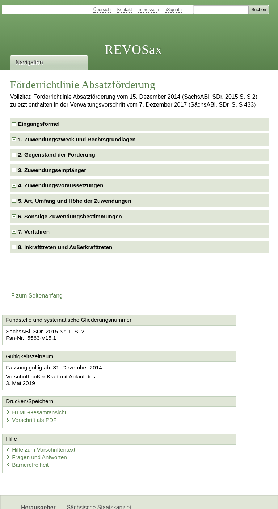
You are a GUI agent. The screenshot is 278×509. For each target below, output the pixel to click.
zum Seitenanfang (36, 295)
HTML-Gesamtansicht (177, 373)
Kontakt (124, 9)
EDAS (240, 497)
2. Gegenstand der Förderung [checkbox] (56, 154)
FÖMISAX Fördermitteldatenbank (109, 497)
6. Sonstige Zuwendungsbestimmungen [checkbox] (70, 216)
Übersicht (102, 9)
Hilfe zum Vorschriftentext (45, 417)
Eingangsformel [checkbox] (39, 124)
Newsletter (170, 497)
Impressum (148, 9)
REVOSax (133, 49)
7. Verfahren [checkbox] (34, 231)
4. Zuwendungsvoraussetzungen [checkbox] (60, 185)
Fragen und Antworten (41, 424)
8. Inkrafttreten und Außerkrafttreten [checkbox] (65, 247)
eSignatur (174, 9)
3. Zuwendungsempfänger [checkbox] (52, 170)
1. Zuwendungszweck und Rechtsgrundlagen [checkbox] (77, 139)
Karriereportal (208, 497)
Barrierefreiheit (32, 431)
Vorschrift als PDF (172, 380)
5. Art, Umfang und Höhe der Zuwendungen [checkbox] (74, 201)
